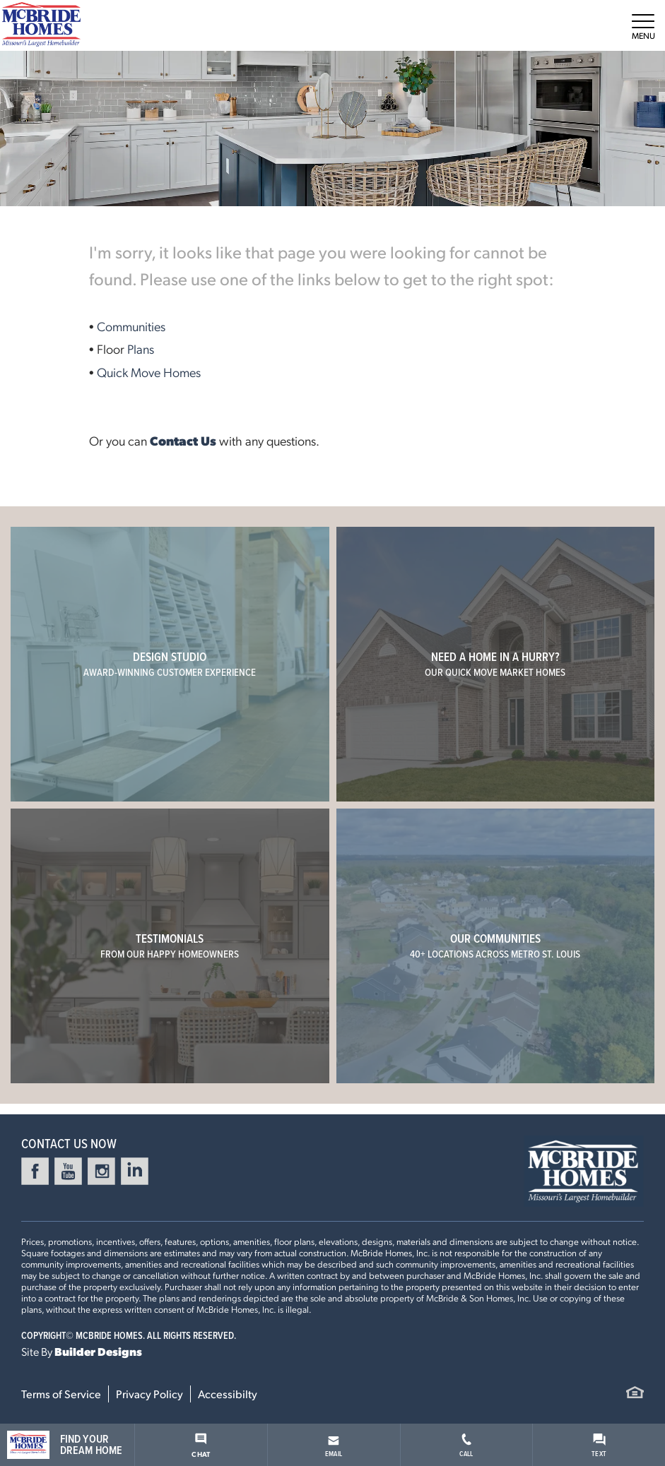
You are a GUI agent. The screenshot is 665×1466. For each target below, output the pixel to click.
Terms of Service (61, 1393)
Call (466, 1446)
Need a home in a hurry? (495, 663)
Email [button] (333, 1447)
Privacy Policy (149, 1393)
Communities (131, 326)
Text (599, 1446)
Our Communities (495, 945)
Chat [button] (201, 1445)
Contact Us (183, 440)
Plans (140, 348)
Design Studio (169, 663)
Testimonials (169, 945)
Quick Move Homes (149, 372)
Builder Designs (98, 1351)
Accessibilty (227, 1393)
